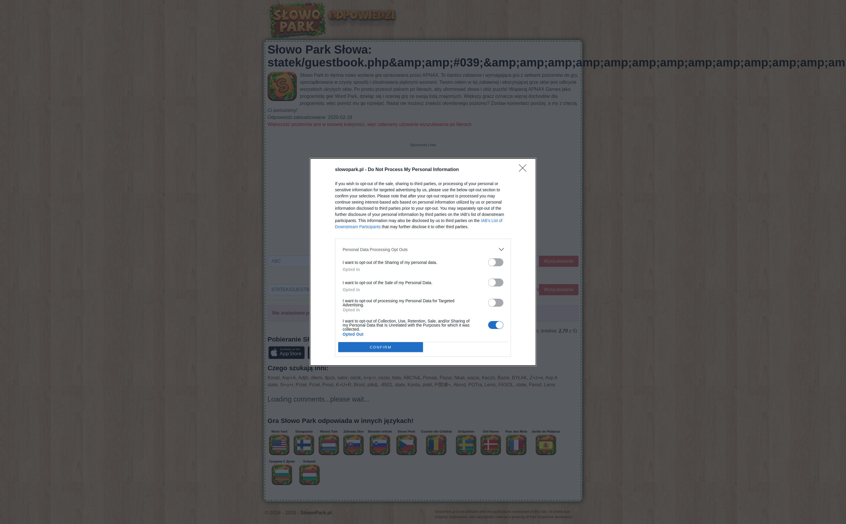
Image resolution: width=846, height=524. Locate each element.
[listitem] (423, 249)
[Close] (524, 169)
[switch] (495, 262)
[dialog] (423, 262)
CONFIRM (381, 347)
